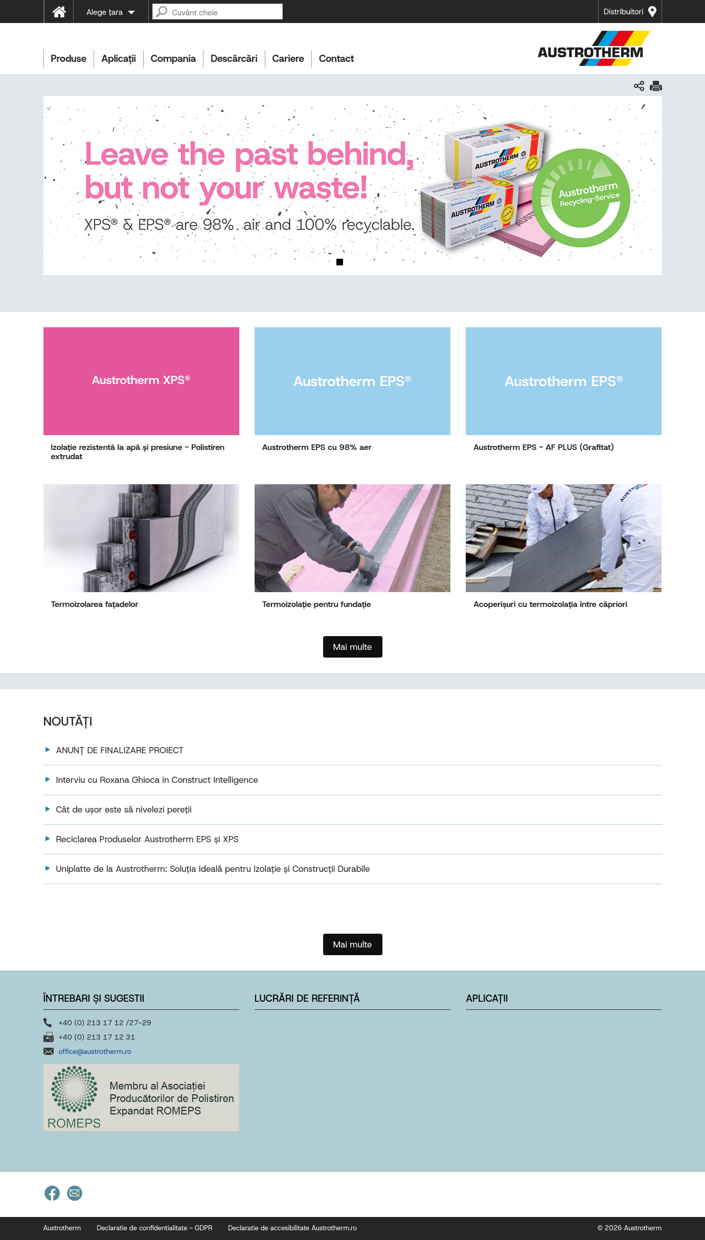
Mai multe (352, 944)
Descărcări (234, 58)
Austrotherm (62, 1228)
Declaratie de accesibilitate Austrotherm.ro (292, 1228)
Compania (173, 58)
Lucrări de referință (307, 998)
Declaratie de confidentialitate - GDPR (154, 1228)
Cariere (288, 58)
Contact (336, 58)
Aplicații (118, 58)
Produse (69, 58)
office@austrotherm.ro (95, 1051)
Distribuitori (624, 12)
